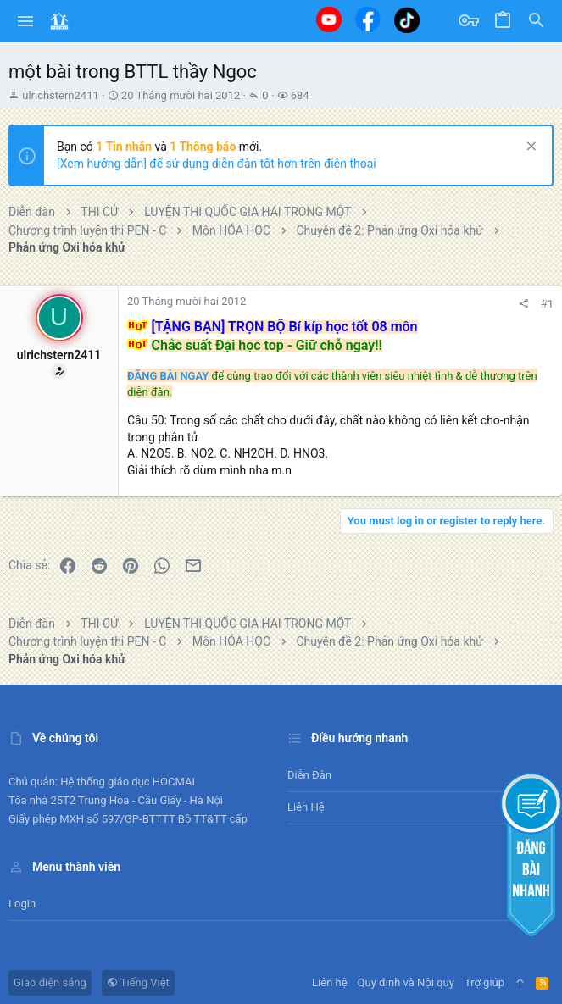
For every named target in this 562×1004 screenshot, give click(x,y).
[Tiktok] (406, 19)
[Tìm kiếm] (537, 21)
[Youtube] (328, 19)
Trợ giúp (484, 982)
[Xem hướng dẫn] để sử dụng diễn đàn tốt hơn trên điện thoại (216, 163)
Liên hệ (306, 807)
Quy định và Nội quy (406, 982)
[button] (25, 21)
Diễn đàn (309, 774)
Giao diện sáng (50, 982)
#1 (547, 303)
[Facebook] (367, 19)
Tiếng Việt (138, 982)
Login (22, 903)
